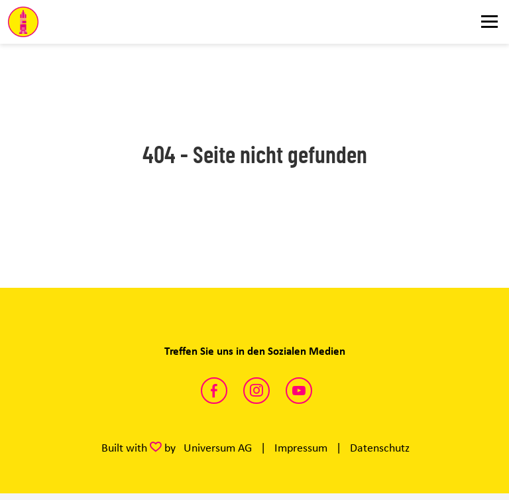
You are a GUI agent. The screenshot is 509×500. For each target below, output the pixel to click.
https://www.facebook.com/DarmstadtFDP (214, 390)
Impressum (300, 448)
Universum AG (218, 448)
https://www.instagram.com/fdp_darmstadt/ (256, 390)
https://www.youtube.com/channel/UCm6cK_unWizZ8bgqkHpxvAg (299, 390)
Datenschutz (380, 448)
